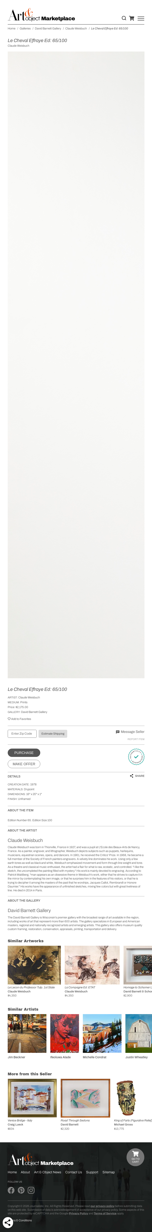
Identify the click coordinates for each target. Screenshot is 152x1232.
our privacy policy (102, 1206)
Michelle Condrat (94, 1057)
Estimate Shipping (52, 733)
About (25, 1172)
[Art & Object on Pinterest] (21, 1190)
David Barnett (69, 1124)
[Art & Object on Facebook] (11, 1190)
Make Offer (24, 764)
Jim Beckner (16, 1057)
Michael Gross (123, 1124)
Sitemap (108, 1172)
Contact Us (73, 1172)
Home (12, 1172)
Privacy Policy (78, 1213)
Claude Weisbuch (29, 697)
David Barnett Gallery (34, 712)
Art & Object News (47, 1172)
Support (92, 1172)
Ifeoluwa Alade (60, 1057)
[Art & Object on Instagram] (31, 1190)
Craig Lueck (15, 1124)
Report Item (136, 739)
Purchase (24, 753)
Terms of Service (105, 1213)
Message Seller (130, 732)
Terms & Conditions (20, 1220)
